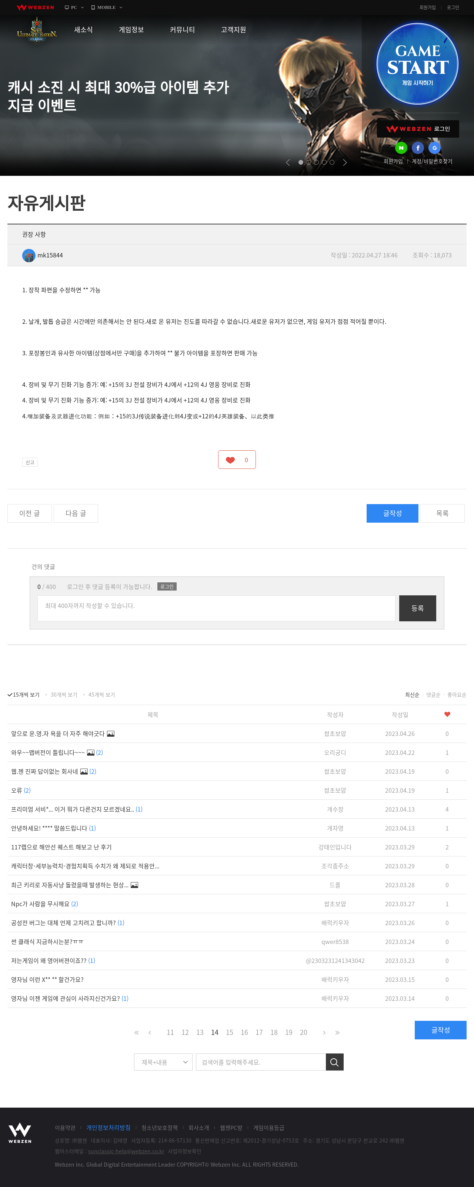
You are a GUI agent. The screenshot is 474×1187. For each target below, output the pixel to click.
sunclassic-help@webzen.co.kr (126, 1151)
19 (289, 1032)
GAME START (417, 63)
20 (303, 1032)
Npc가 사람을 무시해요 (44, 903)
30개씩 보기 (64, 694)
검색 (335, 1062)
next (345, 162)
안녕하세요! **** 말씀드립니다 (53, 827)
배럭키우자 (335, 922)
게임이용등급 (268, 1128)
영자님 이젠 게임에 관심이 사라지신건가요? (69, 998)
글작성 (392, 513)
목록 (442, 513)
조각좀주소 (335, 865)
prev (288, 162)
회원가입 (428, 7)
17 (259, 1032)
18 (274, 1032)
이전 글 (29, 513)
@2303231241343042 (335, 960)
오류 (21, 790)
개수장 (335, 809)
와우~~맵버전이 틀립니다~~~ (57, 752)
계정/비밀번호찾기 (432, 161)
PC (74, 7)
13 (200, 1032)
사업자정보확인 (184, 1151)
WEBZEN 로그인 (418, 129)
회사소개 (198, 1128)
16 (244, 1032)
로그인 (453, 7)
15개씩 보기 (26, 694)
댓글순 (433, 694)
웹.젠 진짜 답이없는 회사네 (53, 771)
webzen (35, 7)
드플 (335, 884)
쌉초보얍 (335, 733)
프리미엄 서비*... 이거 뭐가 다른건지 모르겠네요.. (77, 809)
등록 (417, 608)
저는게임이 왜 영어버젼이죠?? (53, 960)
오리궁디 (335, 752)
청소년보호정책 (159, 1128)
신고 (30, 462)
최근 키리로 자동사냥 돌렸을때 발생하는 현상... (74, 884)
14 (214, 1032)
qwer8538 (335, 941)
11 (170, 1032)
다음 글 (76, 513)
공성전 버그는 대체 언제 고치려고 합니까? (67, 922)
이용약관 (65, 1128)
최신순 (412, 694)
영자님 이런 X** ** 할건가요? (47, 979)
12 (185, 1032)
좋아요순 (457, 694)
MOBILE (106, 7)
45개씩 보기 (102, 694)
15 (229, 1032)
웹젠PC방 (231, 1128)
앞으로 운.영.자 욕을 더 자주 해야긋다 (62, 733)
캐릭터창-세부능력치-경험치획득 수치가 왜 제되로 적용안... (85, 865)
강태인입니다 (335, 846)
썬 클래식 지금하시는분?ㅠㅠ (47, 941)
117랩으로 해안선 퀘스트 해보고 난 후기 (61, 846)
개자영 (335, 827)
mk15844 (42, 254)
